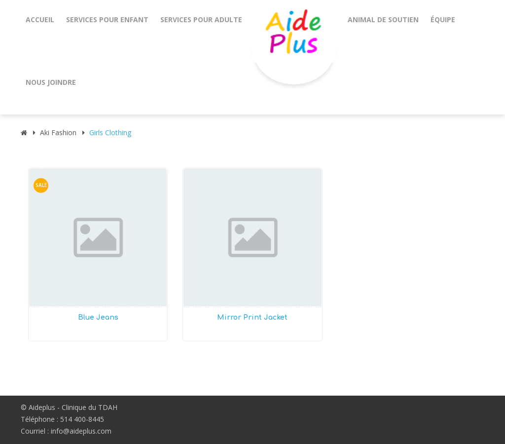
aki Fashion (58, 132)
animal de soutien (383, 19)
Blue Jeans (98, 317)
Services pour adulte (201, 19)
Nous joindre (51, 82)
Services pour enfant (107, 19)
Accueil (40, 19)
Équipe (443, 19)
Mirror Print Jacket (252, 317)
